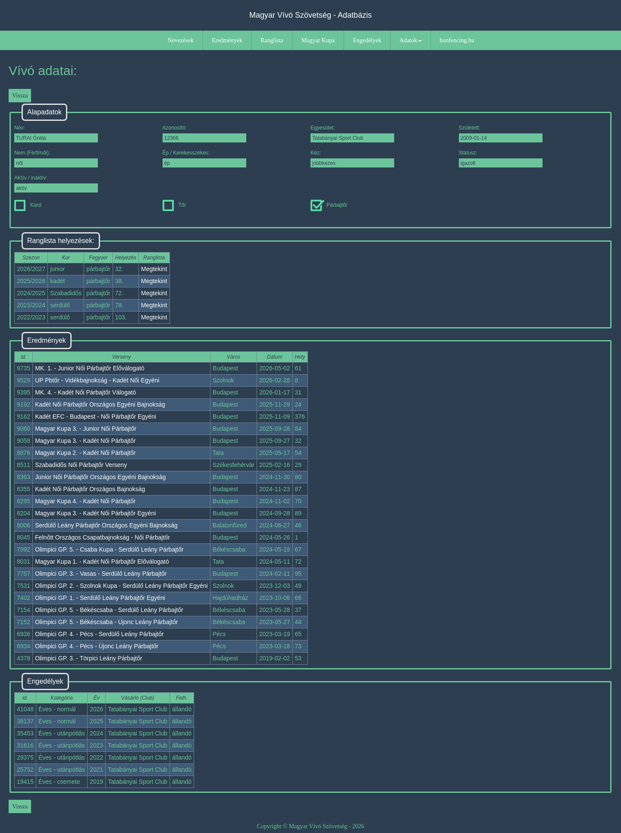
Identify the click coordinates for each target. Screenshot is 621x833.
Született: (501, 133)
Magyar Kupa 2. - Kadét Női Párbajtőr (85, 452)
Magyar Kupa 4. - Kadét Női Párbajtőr (85, 501)
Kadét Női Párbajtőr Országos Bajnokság (90, 489)
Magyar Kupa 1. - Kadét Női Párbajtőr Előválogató (102, 561)
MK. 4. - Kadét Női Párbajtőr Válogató (85, 392)
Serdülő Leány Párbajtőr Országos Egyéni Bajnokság (106, 525)
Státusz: (501, 158)
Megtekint (154, 268)
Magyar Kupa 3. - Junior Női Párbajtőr (85, 428)
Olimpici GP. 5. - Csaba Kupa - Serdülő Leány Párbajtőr (109, 549)
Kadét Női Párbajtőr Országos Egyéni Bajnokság (100, 404)
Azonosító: (204, 133)
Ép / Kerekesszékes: (204, 158)
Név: (56, 133)
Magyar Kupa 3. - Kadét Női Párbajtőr (85, 440)
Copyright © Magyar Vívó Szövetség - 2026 (310, 826)
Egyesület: (352, 133)
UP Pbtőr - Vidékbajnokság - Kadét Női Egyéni (97, 380)
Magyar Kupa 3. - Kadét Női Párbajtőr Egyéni (95, 513)
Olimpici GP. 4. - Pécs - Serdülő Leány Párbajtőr (99, 634)
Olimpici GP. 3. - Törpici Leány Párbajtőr (88, 658)
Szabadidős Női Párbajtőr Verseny (81, 464)
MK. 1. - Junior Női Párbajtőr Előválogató (89, 368)
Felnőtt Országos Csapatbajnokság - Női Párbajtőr (102, 537)
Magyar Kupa (318, 40)
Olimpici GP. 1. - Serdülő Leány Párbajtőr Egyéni (100, 597)
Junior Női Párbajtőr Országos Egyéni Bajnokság (100, 476)
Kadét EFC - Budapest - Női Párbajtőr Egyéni (95, 416)
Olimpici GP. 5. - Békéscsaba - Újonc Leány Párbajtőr (106, 621)
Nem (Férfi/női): (56, 158)
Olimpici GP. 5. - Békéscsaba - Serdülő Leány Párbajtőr (109, 609)
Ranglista (271, 40)
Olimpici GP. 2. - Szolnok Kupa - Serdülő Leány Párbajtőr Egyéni (121, 585)
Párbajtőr (329, 205)
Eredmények (227, 40)
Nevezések (181, 40)
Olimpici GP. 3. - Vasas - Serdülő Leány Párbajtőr (100, 573)
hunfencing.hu (457, 40)
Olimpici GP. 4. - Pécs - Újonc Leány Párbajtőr (96, 646)
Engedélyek (367, 40)
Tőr (174, 205)
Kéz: (352, 158)
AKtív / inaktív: (56, 183)
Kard (27, 205)
